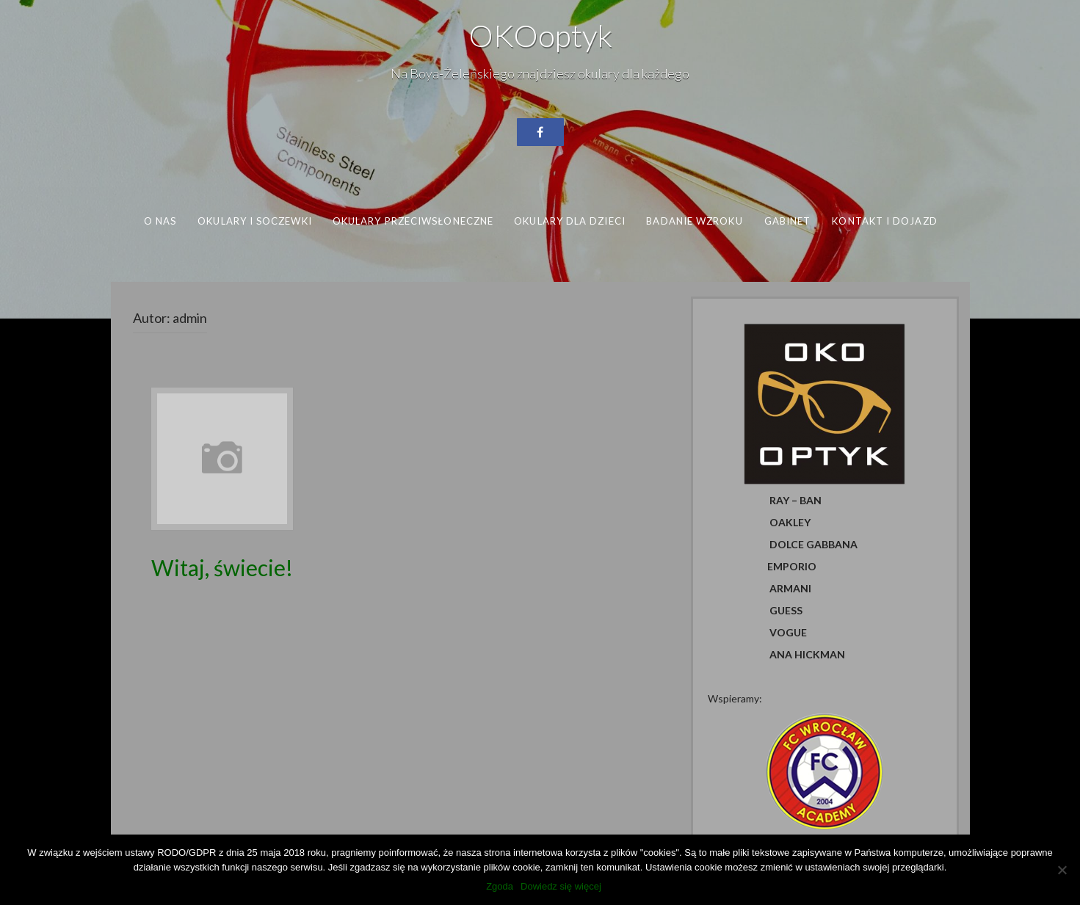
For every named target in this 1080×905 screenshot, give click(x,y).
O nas (159, 221)
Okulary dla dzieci (570, 221)
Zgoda (499, 886)
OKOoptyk (540, 35)
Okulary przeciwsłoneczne (412, 221)
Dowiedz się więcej (561, 886)
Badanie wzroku (694, 221)
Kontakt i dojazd (884, 221)
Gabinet (787, 221)
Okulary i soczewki (254, 221)
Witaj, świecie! (222, 567)
